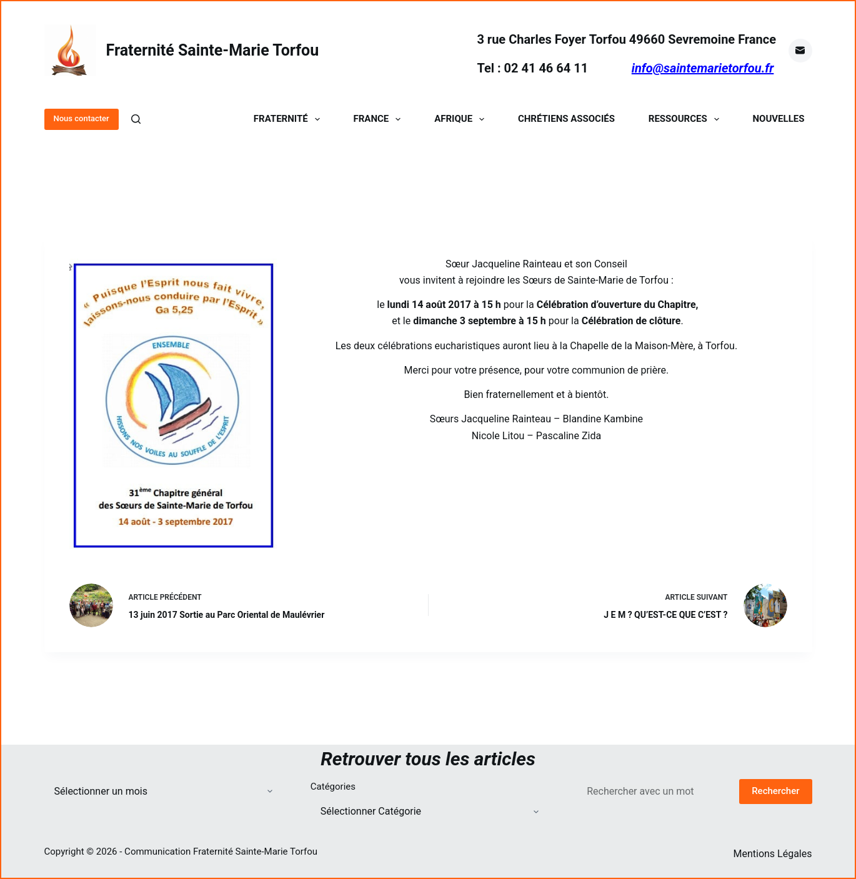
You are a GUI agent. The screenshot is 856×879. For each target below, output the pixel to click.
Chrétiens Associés (566, 119)
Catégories (333, 786)
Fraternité (289, 119)
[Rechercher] (136, 119)
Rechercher (775, 791)
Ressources (686, 119)
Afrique (461, 119)
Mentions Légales (772, 854)
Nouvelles (779, 119)
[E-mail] (800, 50)
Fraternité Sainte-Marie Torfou (212, 50)
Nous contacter (81, 118)
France (380, 119)
